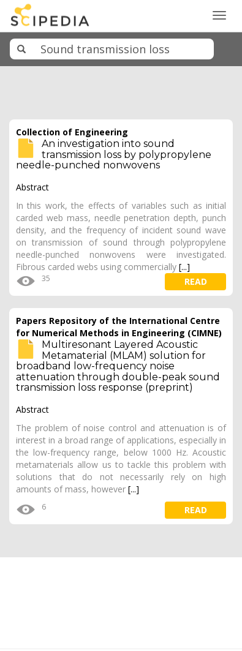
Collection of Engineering (72, 132)
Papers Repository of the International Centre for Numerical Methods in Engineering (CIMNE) (119, 327)
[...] (184, 267)
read (195, 281)
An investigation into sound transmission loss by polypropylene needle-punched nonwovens (113, 154)
